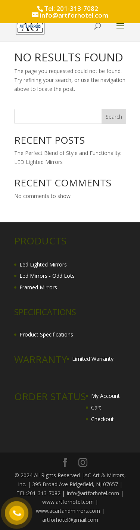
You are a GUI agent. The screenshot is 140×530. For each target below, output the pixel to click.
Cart (96, 407)
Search (114, 116)
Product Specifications (46, 334)
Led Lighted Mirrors (43, 264)
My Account (105, 395)
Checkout (102, 419)
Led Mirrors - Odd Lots (47, 275)
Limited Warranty (92, 358)
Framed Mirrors (38, 287)
